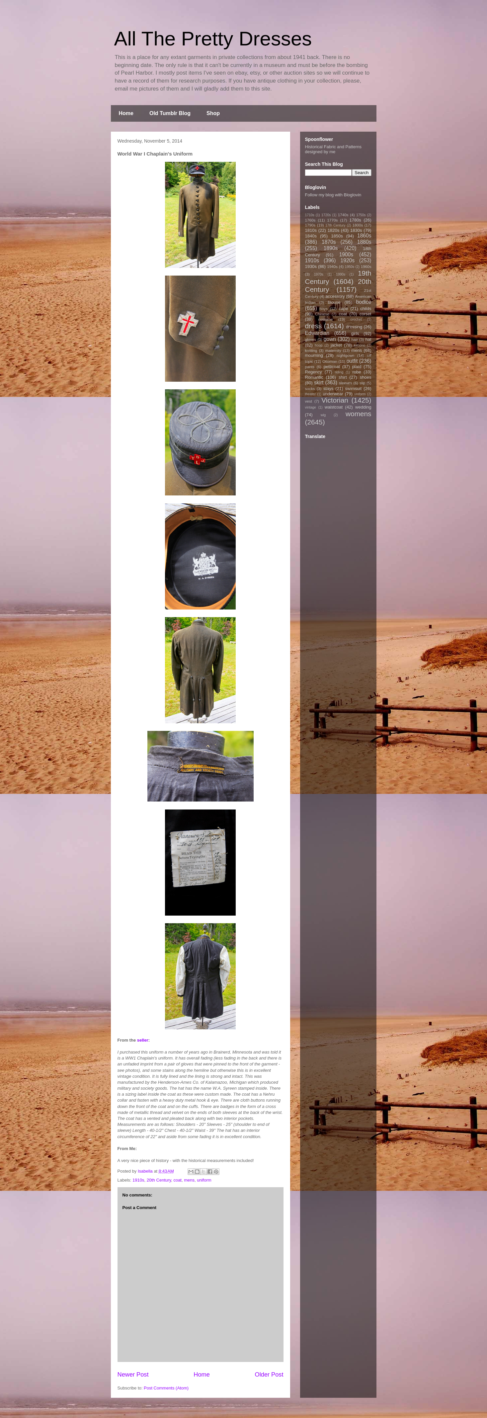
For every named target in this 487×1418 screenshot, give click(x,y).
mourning (314, 355)
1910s (138, 1180)
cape (343, 308)
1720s (326, 215)
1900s (346, 254)
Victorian (334, 400)
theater (310, 394)
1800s (357, 225)
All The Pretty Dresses (213, 39)
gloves (310, 339)
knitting (311, 350)
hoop (318, 345)
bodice (363, 302)
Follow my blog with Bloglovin (333, 194)
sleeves (345, 383)
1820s (333, 230)
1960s (366, 266)
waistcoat (334, 407)
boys (323, 308)
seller (142, 1040)
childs (365, 308)
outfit (352, 361)
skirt (319, 382)
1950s (349, 267)
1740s (343, 215)
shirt (343, 377)
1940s (332, 266)
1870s (329, 242)
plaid (356, 366)
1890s (331, 248)
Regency (313, 371)
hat (368, 339)
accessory (335, 296)
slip (362, 383)
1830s (356, 230)
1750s (360, 215)
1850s (337, 235)
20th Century (159, 1180)
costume (325, 319)
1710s (309, 215)
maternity (333, 350)
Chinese (322, 314)
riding (339, 372)
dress (313, 326)
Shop (213, 113)
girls (355, 333)
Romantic (314, 377)
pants (310, 366)
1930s (311, 266)
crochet (356, 319)
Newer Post (133, 1374)
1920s (348, 260)
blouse (334, 302)
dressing (354, 326)
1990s (340, 274)
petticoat (332, 366)
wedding (363, 407)
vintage (310, 407)
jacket (336, 345)
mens (189, 1180)
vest (308, 401)
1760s (310, 220)
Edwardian (317, 333)
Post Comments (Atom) (166, 1388)
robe (356, 371)
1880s (364, 242)
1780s (355, 220)
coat (177, 1180)
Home (126, 113)
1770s (332, 220)
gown (330, 339)
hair (355, 339)
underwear (333, 393)
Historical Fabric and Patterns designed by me (333, 149)
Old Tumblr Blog (170, 113)
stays (328, 388)
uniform (204, 1180)
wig (323, 415)
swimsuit (353, 388)
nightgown (345, 355)
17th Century (335, 225)
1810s (311, 230)
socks (310, 388)
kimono (359, 345)
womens (358, 414)
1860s (364, 235)
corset (365, 313)
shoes (365, 377)
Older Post (269, 1374)
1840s (311, 235)
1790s (310, 225)
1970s (318, 274)
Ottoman (329, 361)
